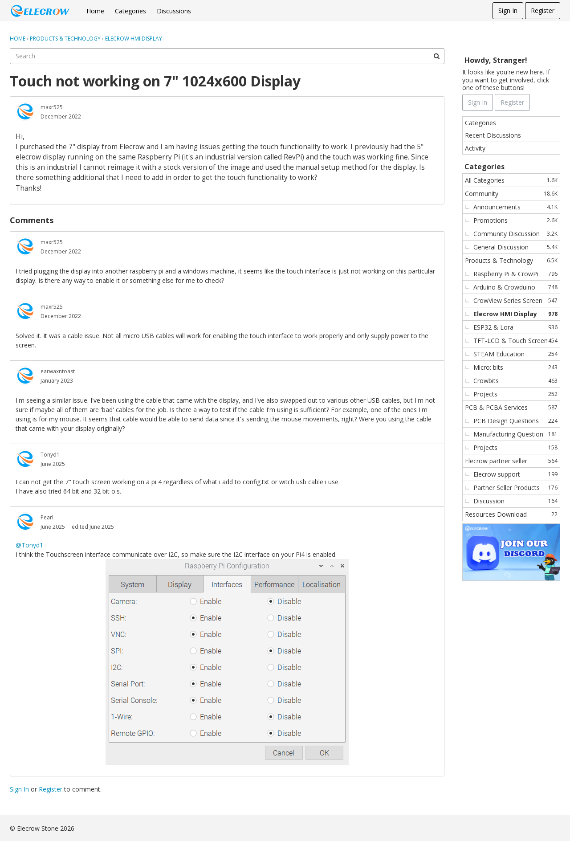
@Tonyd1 (29, 545)
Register (542, 10)
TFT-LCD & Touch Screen (515, 340)
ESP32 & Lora (515, 327)
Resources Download (511, 514)
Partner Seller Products (515, 487)
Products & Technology (511, 260)
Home (95, 11)
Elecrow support (515, 474)
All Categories (511, 180)
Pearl (47, 517)
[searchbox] (227, 56)
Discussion (515, 501)
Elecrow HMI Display (515, 314)
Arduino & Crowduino (515, 287)
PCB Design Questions (515, 420)
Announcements (515, 207)
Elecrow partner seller (511, 461)
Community (511, 193)
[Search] (436, 56)
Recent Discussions (493, 135)
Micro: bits (515, 367)
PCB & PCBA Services (511, 407)
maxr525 (52, 107)
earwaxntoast (58, 371)
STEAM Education (515, 354)
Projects (515, 394)
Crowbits (515, 380)
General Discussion (515, 247)
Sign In (507, 10)
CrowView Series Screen (515, 300)
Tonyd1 (50, 454)
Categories (130, 11)
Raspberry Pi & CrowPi (515, 273)
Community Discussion (515, 233)
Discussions (174, 11)
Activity (475, 148)
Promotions (515, 220)
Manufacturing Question (515, 434)
